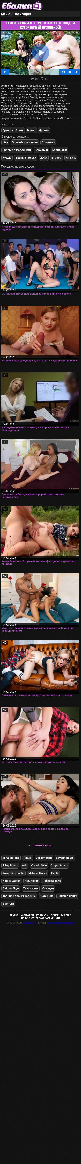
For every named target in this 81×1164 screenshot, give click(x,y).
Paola (55, 873)
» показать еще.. (40, 845)
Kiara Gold (47, 896)
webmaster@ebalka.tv (61, 922)
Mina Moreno (11, 857)
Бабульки (41, 150)
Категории (27, 915)
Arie (24, 865)
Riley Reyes (10, 865)
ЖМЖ (43, 157)
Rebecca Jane (51, 880)
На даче (71, 157)
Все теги (8, 903)
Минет (31, 130)
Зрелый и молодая (25, 142)
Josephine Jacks (13, 873)
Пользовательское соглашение (40, 918)
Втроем (56, 157)
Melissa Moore (37, 873)
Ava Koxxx (31, 880)
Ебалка (14, 915)
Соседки (48, 888)
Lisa (5, 142)
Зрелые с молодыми (17, 150)
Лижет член (44, 857)
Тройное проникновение (19, 896)
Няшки (27, 857)
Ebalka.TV (29, 922)
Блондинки (59, 150)
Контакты (42, 915)
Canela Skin (39, 865)
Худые (7, 157)
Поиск (54, 915)
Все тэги (66, 915)
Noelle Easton (12, 880)
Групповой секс (13, 130)
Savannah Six (65, 857)
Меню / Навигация (16, 14)
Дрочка (44, 130)
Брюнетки (48, 142)
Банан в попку (67, 896)
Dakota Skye (11, 888)
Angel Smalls (59, 865)
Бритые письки (25, 157)
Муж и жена (30, 888)
